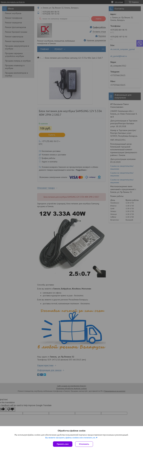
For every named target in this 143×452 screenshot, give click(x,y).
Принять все (63, 444)
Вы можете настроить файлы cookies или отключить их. (70, 438)
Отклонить (84, 444)
